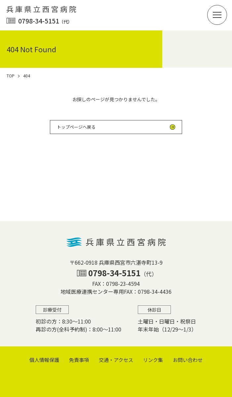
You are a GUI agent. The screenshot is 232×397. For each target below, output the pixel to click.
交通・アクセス (116, 359)
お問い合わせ (188, 359)
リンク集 (153, 359)
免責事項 (79, 359)
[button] (217, 15)
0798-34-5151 (45, 20)
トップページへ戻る (76, 127)
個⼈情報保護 (44, 359)
